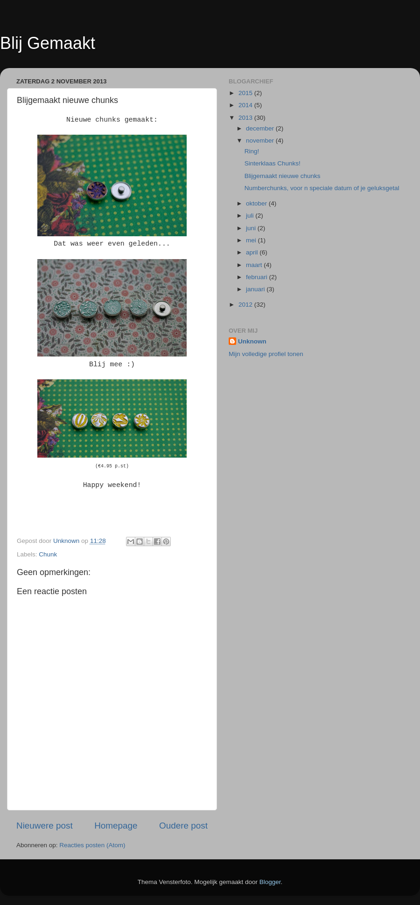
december (261, 128)
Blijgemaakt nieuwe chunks (283, 175)
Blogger (270, 881)
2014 (246, 105)
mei (252, 240)
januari (256, 289)
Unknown (252, 341)
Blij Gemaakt (47, 43)
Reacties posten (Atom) (92, 845)
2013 (246, 117)
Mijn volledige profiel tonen (266, 353)
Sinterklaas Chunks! (273, 163)
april (252, 252)
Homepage (115, 825)
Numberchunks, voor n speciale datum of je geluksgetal (322, 188)
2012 (246, 304)
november (261, 140)
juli (250, 215)
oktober (257, 203)
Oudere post (183, 825)
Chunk (48, 554)
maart (255, 264)
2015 (246, 92)
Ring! (252, 151)
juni (252, 228)
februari (257, 277)
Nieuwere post (44, 825)
